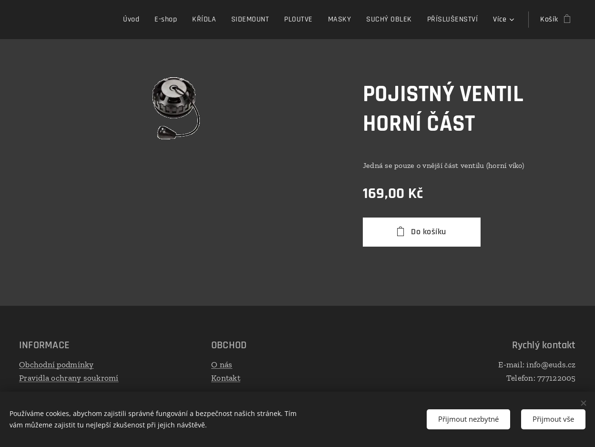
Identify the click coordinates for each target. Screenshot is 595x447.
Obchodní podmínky (56, 364)
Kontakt (225, 377)
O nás (221, 364)
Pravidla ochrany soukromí (69, 377)
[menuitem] (69, 19)
